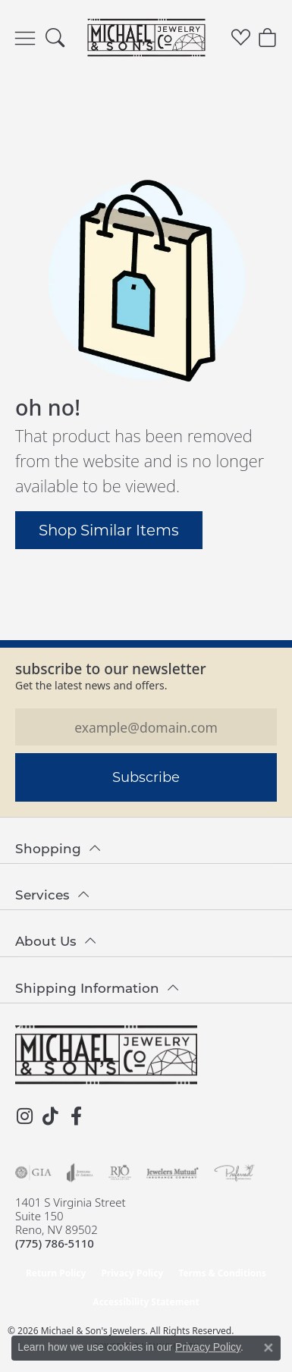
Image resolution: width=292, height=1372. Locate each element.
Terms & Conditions (222, 1273)
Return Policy (56, 1273)
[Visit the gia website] (33, 1172)
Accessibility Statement (146, 1301)
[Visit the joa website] (80, 1172)
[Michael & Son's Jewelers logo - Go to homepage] (146, 38)
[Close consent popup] (268, 1347)
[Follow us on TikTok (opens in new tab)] (50, 1116)
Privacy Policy (132, 1273)
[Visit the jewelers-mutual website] (172, 1172)
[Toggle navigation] (25, 38)
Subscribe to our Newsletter (110, 668)
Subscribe (146, 777)
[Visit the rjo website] (119, 1172)
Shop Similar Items (109, 529)
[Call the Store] (54, 1243)
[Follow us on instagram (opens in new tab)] (24, 1116)
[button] (55, 38)
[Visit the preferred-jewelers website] (234, 1172)
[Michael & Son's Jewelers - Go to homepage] (106, 1055)
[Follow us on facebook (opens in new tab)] (76, 1116)
